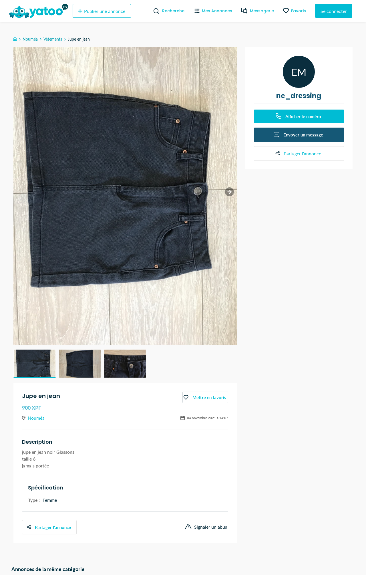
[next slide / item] (226, 195)
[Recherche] (154, 11)
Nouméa (30, 39)
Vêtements (52, 39)
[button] (34, 363)
